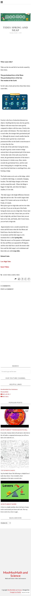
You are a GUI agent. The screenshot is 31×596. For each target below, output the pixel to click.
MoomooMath (4, 392)
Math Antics (5, 396)
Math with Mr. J (6, 394)
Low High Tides (6, 261)
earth (13, 275)
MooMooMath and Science (15, 574)
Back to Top (25, 592)
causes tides (7, 275)
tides (18, 275)
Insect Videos (5, 267)
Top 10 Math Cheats (8, 470)
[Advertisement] (15, 345)
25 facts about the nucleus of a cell (14, 430)
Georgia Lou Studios (15, 592)
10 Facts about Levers (8, 504)
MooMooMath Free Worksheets (9, 389)
